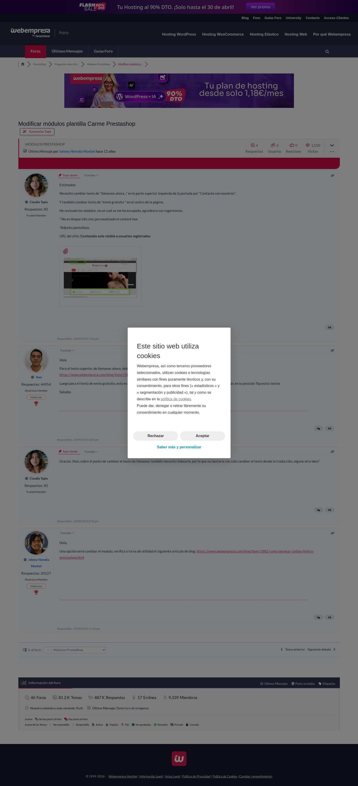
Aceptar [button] (202, 436)
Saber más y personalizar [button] (179, 447)
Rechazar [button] (155, 436)
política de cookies (176, 399)
